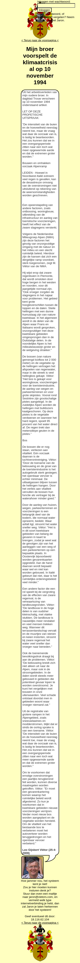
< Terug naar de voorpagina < (40, 40)
